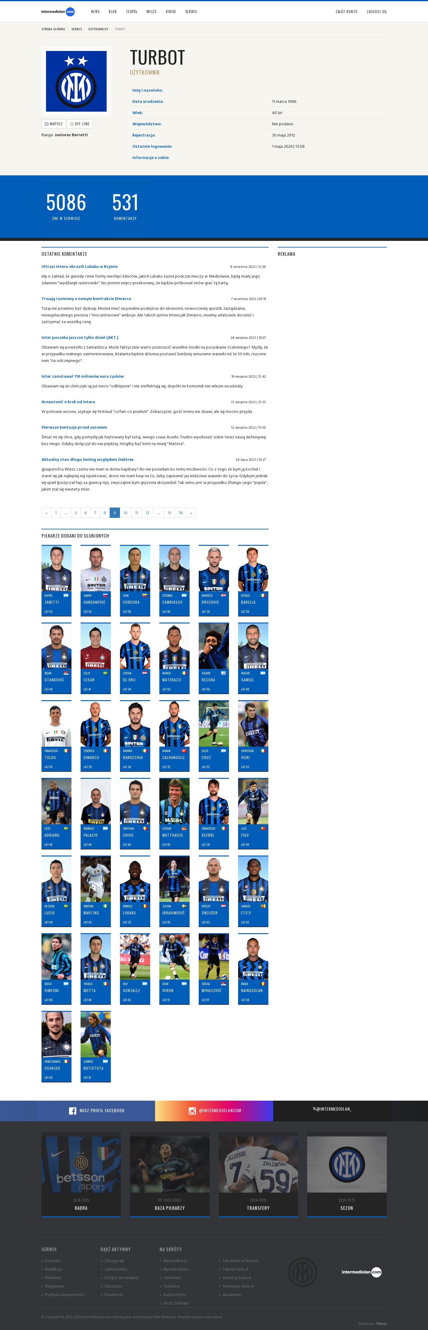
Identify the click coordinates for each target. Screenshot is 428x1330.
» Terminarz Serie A (236, 1286)
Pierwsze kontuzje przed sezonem (74, 427)
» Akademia (230, 1294)
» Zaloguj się (112, 1260)
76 (181, 512)
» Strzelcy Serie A (235, 1277)
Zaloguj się (377, 11)
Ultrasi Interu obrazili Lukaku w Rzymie (79, 266)
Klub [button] (113, 11)
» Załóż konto (114, 1269)
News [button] (95, 11)
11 (136, 512)
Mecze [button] (152, 11)
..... (65, 512)
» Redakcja (51, 1269)
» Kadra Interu (172, 1294)
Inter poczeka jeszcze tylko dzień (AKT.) (79, 337)
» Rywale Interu (174, 1269)
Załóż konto (347, 11)
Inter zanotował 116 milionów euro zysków (82, 376)
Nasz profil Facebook (96, 1111)
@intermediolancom (214, 1111)
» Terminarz (170, 1277)
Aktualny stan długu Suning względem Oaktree (87, 459)
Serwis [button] (191, 11)
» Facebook (112, 1294)
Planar (382, 1323)
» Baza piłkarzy (173, 1260)
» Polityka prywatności (62, 1294)
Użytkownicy (98, 29)
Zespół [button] (132, 11)
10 (126, 512)
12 (147, 512)
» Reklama (51, 1277)
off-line (80, 123)
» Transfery (170, 1286)
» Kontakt (51, 1260)
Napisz (54, 123)
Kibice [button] (171, 11)
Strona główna (53, 29)
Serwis (76, 29)
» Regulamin (52, 1286)
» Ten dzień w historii (238, 1260)
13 (169, 512)
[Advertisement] (332, 305)
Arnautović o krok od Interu (68, 401)
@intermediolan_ (332, 1109)
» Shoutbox (112, 1286)
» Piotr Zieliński (174, 1303)
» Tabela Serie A (233, 1269)
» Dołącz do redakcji (120, 1277)
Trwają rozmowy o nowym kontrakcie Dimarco (86, 298)
